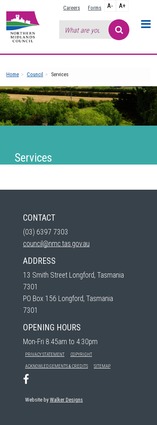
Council (35, 74)
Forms (94, 8)
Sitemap (102, 366)
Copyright (81, 354)
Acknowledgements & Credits (56, 366)
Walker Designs (66, 400)
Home (12, 74)
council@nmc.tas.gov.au (56, 244)
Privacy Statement (44, 354)
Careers (71, 8)
